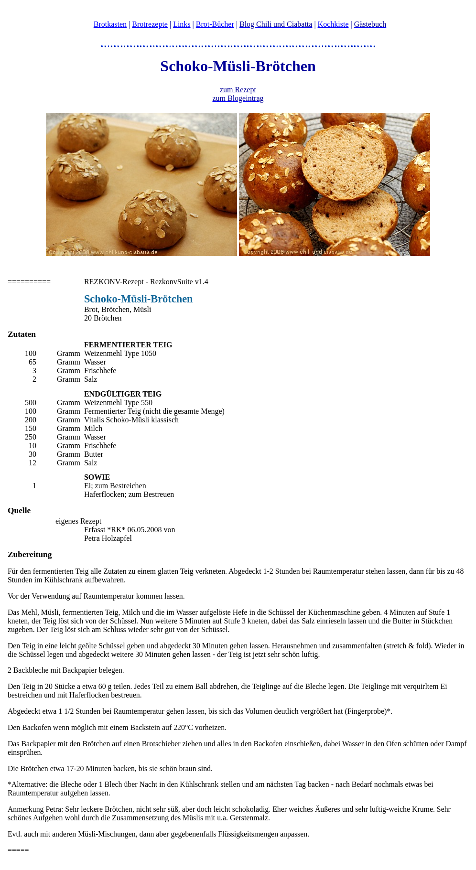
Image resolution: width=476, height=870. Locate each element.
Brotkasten (110, 24)
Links (181, 24)
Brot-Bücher (215, 24)
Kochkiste (333, 24)
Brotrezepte (150, 24)
